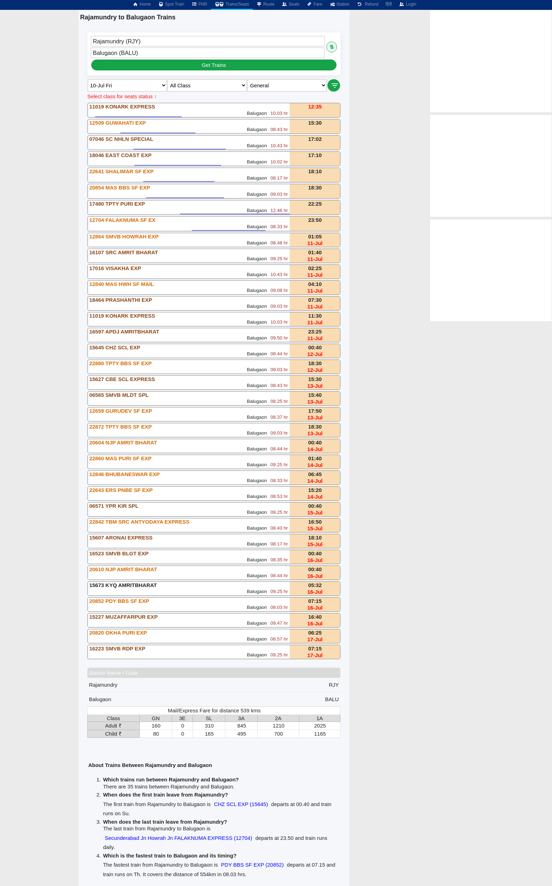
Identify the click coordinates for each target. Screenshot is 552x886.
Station (339, 4)
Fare (314, 4)
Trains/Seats (231, 4)
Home (141, 4)
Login (407, 4)
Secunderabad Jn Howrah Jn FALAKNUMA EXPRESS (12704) (178, 838)
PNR (199, 4)
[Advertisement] (491, 61)
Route (265, 4)
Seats (291, 4)
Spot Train (171, 4)
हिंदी (388, 4)
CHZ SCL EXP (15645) (241, 804)
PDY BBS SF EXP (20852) (252, 865)
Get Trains (214, 65)
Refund (367, 4)
